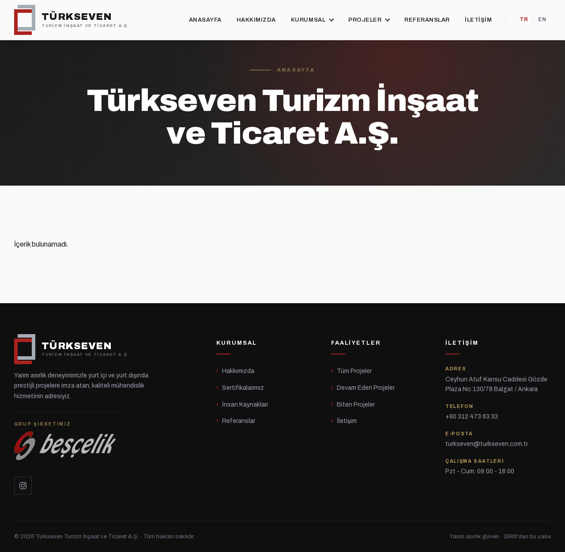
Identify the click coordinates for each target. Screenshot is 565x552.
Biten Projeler (356, 404)
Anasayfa (205, 20)
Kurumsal (312, 19)
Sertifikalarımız (243, 387)
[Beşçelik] (69, 439)
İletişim (478, 20)
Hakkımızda (256, 20)
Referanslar (427, 20)
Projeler (368, 19)
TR (524, 19)
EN (542, 19)
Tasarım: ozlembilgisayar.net (237, 536)
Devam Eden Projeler (366, 387)
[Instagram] (23, 486)
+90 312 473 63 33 (471, 416)
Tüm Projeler (354, 371)
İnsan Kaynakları (245, 404)
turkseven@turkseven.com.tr (486, 444)
